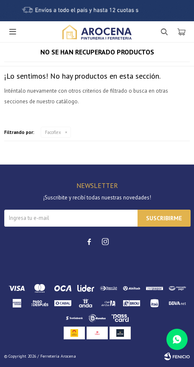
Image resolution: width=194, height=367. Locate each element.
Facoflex (53, 132)
